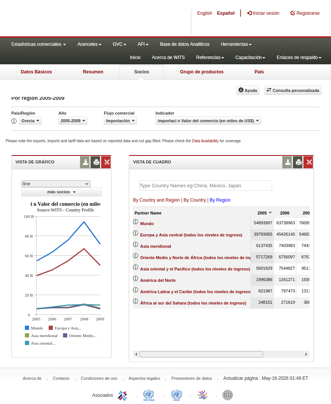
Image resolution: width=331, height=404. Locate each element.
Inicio (135, 57)
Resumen (93, 72)
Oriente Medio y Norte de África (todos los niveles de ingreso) (201, 257)
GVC (119, 44)
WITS (75, 19)
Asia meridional (155, 246)
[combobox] (56, 183)
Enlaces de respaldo (299, 57)
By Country (194, 200)
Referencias (210, 57)
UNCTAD (150, 394)
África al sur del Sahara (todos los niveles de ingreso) (193, 303)
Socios (141, 72)
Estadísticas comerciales (38, 44)
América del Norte (158, 280)
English (204, 13)
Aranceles (89, 44)
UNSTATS (176, 394)
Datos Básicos (36, 72)
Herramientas (236, 44)
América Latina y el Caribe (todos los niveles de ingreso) (196, 291)
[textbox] (205, 185)
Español (226, 13)
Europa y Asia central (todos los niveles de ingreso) (191, 235)
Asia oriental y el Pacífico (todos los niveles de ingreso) (195, 269)
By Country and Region (156, 200)
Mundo (147, 223)
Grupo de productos (201, 72)
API (143, 44)
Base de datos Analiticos (184, 44)
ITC (123, 394)
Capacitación (250, 57)
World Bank (229, 394)
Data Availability (206, 141)
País (259, 72)
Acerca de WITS (168, 57)
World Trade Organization (203, 394)
